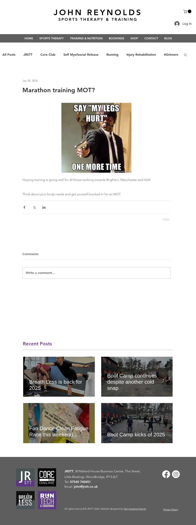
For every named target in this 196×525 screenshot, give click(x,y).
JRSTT (27, 54)
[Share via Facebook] (24, 207)
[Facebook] (166, 474)
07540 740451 (80, 482)
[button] (187, 11)
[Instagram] (176, 474)
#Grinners (171, 54)
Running (112, 54)
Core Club (47, 54)
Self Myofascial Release (80, 54)
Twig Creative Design (135, 508)
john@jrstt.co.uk (86, 486)
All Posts (8, 54)
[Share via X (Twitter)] (34, 207)
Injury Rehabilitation (141, 54)
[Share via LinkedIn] (44, 207)
